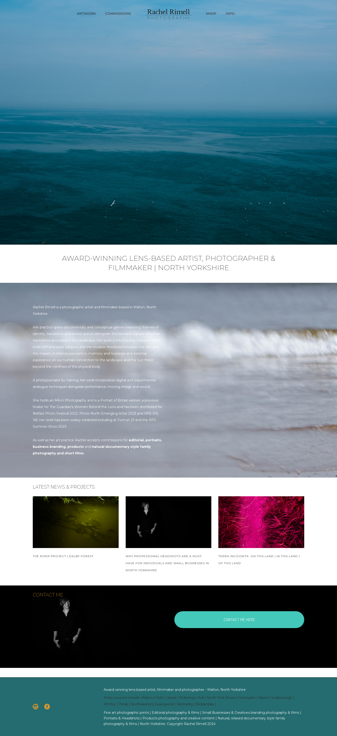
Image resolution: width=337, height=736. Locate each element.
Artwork (86, 13)
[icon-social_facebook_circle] (47, 707)
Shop (211, 13)
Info (230, 13)
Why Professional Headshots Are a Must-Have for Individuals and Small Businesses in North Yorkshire (167, 563)
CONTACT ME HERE (239, 619)
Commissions (118, 13)
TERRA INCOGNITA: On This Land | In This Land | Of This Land (259, 559)
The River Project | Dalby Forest (63, 556)
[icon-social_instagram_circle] (37, 707)
